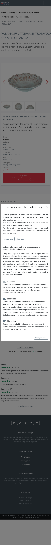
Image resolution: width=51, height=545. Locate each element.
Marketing (11, 321)
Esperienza (11, 299)
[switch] (4, 299)
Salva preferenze (41, 338)
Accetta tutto (8, 239)
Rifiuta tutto (19, 239)
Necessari (11, 282)
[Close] (47, 207)
